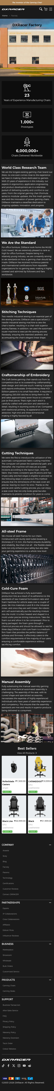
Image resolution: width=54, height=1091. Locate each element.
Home (4, 16)
